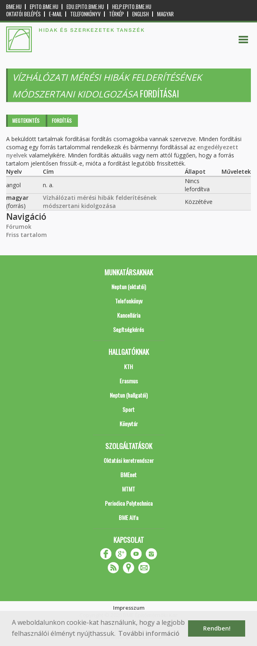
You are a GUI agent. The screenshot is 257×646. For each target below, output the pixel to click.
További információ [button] (148, 633)
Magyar (165, 14)
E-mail (55, 14)
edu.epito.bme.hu (85, 6)
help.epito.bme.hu (131, 6)
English (140, 14)
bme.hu (14, 6)
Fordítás (62, 120)
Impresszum (128, 607)
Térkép (116, 14)
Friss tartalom (26, 235)
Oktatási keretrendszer (129, 460)
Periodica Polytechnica (129, 503)
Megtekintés (26, 120)
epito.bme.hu (44, 6)
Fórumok (18, 226)
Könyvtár (129, 423)
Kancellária (128, 315)
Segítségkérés (128, 329)
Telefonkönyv (85, 14)
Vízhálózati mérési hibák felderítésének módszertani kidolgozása (100, 202)
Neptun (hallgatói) (129, 395)
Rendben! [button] (216, 628)
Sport (128, 409)
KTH (128, 366)
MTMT (128, 488)
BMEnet (128, 474)
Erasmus (129, 380)
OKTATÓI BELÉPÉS (23, 14)
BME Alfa (128, 517)
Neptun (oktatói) (128, 286)
